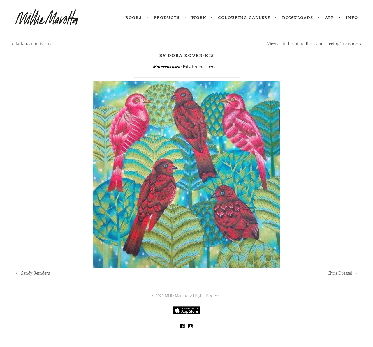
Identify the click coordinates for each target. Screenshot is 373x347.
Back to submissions (33, 43)
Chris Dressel (343, 273)
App (329, 17)
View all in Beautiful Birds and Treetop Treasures (312, 43)
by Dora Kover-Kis (186, 55)
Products (167, 17)
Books (133, 17)
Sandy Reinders (32, 273)
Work (198, 17)
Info (352, 17)
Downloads (297, 17)
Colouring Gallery (244, 17)
